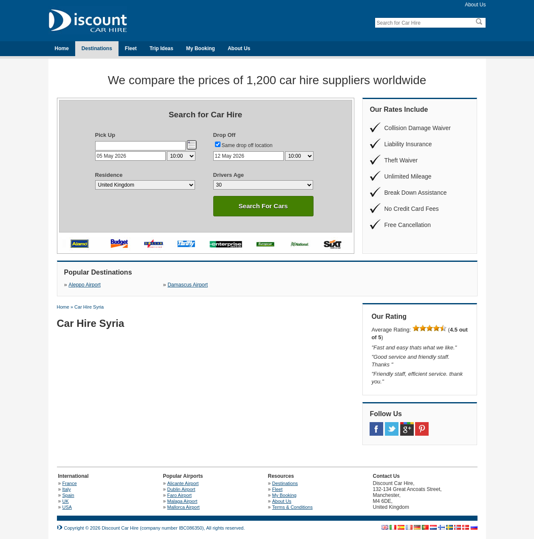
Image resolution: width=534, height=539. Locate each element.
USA (67, 507)
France (69, 483)
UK (65, 501)
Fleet (131, 48)
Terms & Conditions (292, 507)
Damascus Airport (187, 285)
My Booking (200, 48)
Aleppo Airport (84, 285)
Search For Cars (263, 206)
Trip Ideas (161, 48)
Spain (68, 495)
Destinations (97, 48)
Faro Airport (179, 495)
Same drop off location (247, 145)
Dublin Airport (181, 489)
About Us (475, 5)
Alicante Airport (183, 483)
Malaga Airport (182, 501)
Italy (66, 489)
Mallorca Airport (183, 507)
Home (62, 48)
